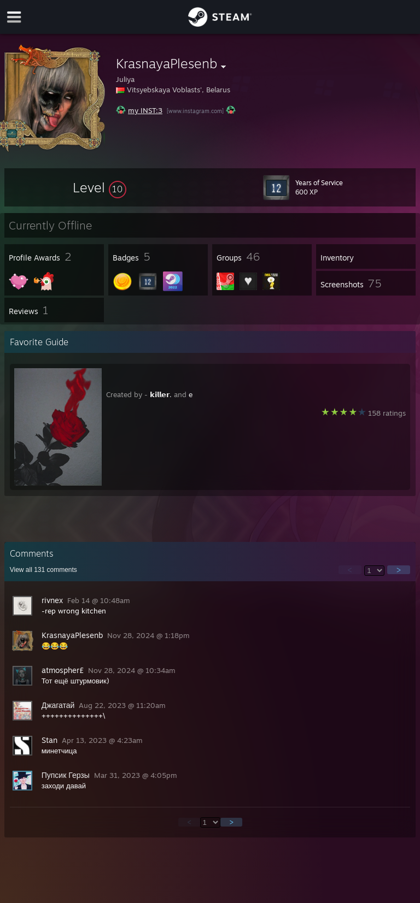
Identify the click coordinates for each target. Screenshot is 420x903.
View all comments (43, 570)
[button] (99, 187)
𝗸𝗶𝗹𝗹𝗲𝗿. (161, 394)
